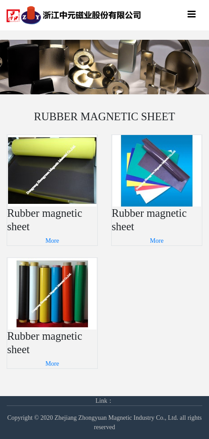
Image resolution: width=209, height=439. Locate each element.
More (52, 240)
